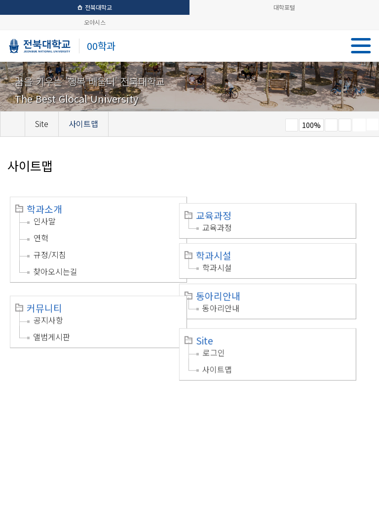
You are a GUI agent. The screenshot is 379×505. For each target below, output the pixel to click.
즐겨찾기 (345, 125)
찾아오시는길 (55, 271)
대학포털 (284, 7)
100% (311, 125)
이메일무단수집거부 (110, 408)
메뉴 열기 (361, 45)
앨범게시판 (51, 328)
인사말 (45, 221)
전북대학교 (94, 7)
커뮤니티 (44, 299)
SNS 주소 (373, 124)
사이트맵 (230, 359)
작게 (291, 125)
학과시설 (226, 249)
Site (217, 330)
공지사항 (48, 311)
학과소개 (44, 209)
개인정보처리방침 (40, 408)
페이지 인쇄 (359, 125)
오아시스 (95, 22)
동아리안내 (231, 289)
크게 (331, 125)
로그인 (227, 342)
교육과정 (226, 209)
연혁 (41, 238)
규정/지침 (50, 254)
